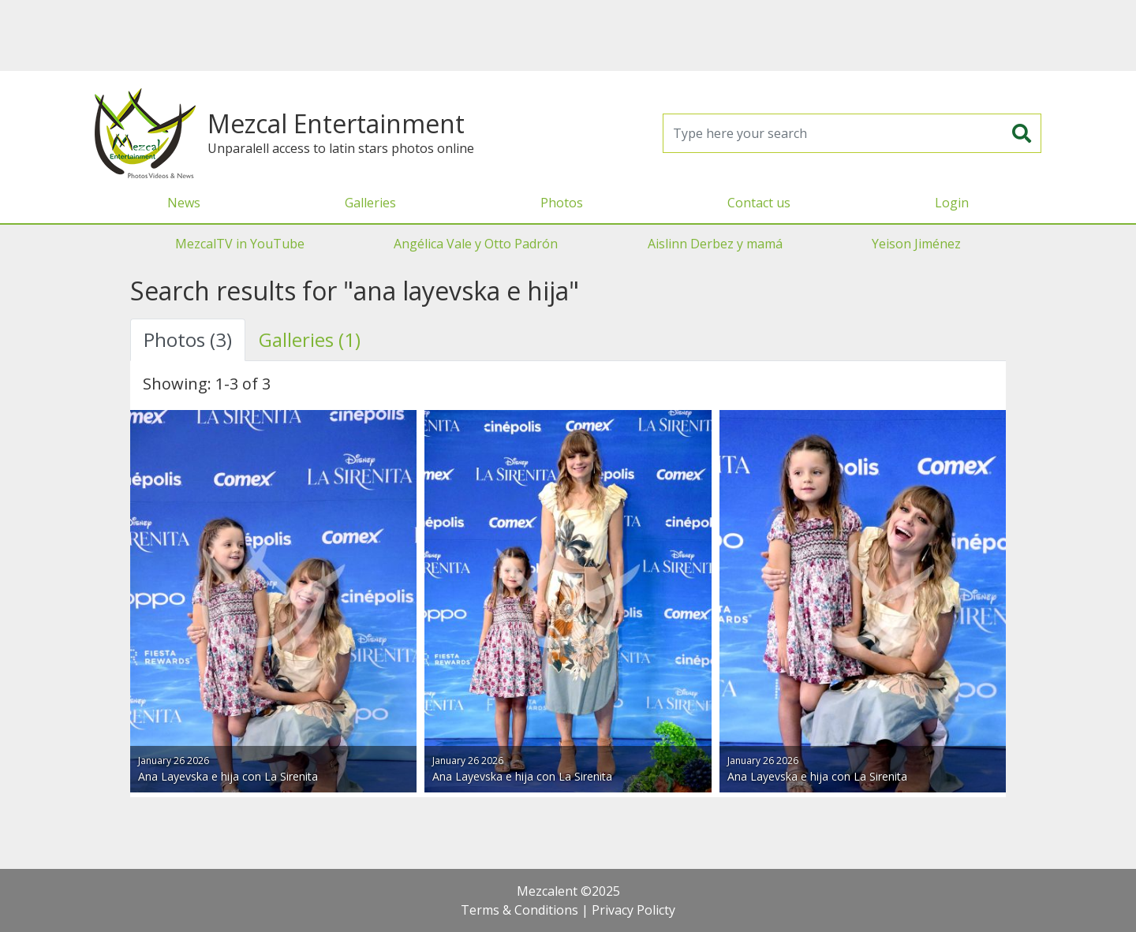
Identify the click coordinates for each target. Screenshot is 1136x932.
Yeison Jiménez (916, 243)
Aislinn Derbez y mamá (715, 243)
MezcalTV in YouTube (240, 243)
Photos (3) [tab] (188, 339)
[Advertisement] (568, 35)
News (183, 202)
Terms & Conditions (519, 910)
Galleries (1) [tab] (310, 339)
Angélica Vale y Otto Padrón (476, 243)
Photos (561, 202)
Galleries (370, 202)
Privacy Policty (633, 910)
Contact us (758, 202)
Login (952, 202)
